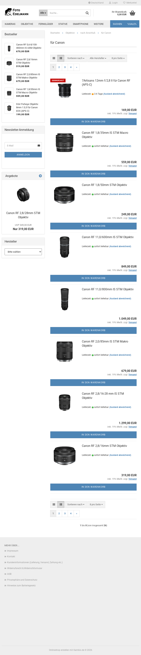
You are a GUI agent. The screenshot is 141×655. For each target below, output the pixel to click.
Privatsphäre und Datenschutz (22, 580)
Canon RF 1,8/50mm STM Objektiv (104, 185)
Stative (62, 24)
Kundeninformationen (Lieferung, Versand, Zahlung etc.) (35, 562)
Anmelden (23, 154)
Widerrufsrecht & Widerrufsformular (24, 568)
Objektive (27, 24)
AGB (9, 574)
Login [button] (113, 2)
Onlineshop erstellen (59, 650)
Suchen (117, 24)
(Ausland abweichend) (114, 94)
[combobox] (76, 58)
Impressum (12, 551)
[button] (96, 3)
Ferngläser (46, 24)
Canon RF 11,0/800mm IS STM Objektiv (108, 289)
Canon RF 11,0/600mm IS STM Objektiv (108, 237)
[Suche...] (43, 13)
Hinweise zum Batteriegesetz (21, 585)
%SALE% (132, 24)
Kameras (10, 24)
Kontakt (11, 556)
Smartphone (80, 24)
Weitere (99, 24)
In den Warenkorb (93, 121)
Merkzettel (130, 2)
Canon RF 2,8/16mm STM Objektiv (104, 446)
